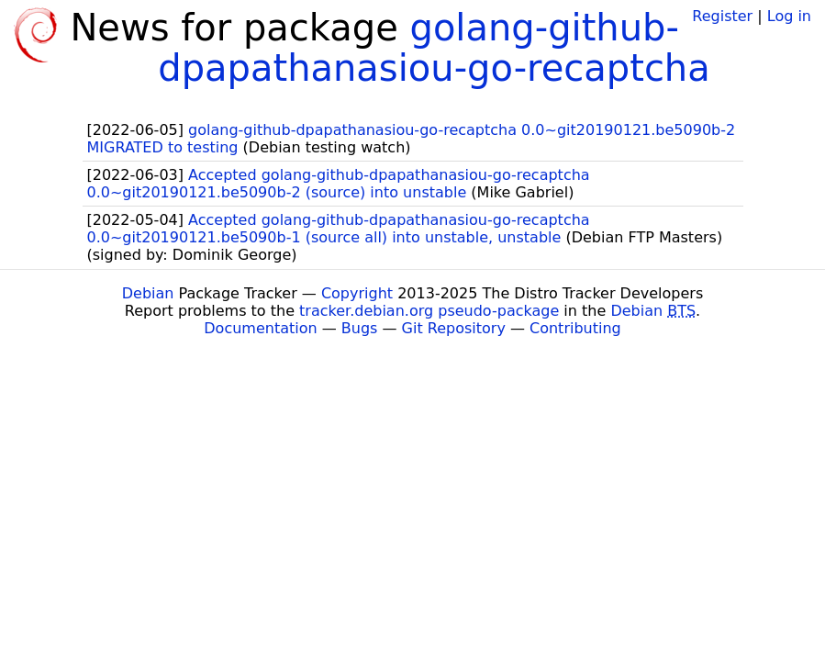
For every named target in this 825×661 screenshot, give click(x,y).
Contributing (575, 328)
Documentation (260, 328)
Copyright (357, 293)
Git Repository (454, 328)
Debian (148, 293)
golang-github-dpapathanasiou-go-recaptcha (433, 47)
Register (722, 16)
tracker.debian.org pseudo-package (429, 310)
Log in (789, 16)
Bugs (359, 328)
